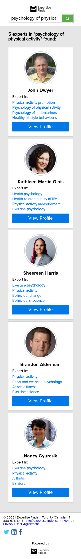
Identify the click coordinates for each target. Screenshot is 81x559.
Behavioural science (28, 301)
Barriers (18, 483)
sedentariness (35, 113)
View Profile (40, 126)
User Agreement (27, 523)
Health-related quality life (34, 199)
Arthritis (18, 478)
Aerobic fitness (24, 387)
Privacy (8, 523)
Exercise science (25, 392)
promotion (33, 103)
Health (27, 194)
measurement (36, 204)
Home (68, 520)
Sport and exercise (37, 382)
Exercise (28, 209)
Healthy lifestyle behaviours (34, 118)
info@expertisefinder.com (43, 520)
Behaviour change (26, 296)
